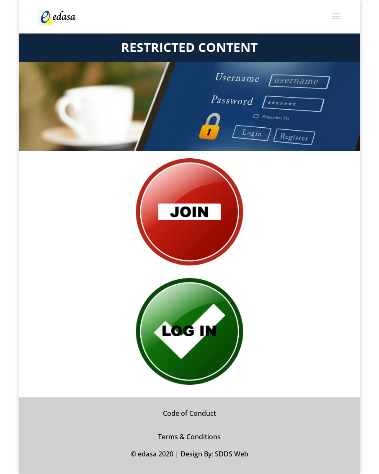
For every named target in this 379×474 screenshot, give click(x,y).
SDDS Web (231, 454)
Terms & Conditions (189, 436)
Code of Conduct (189, 413)
